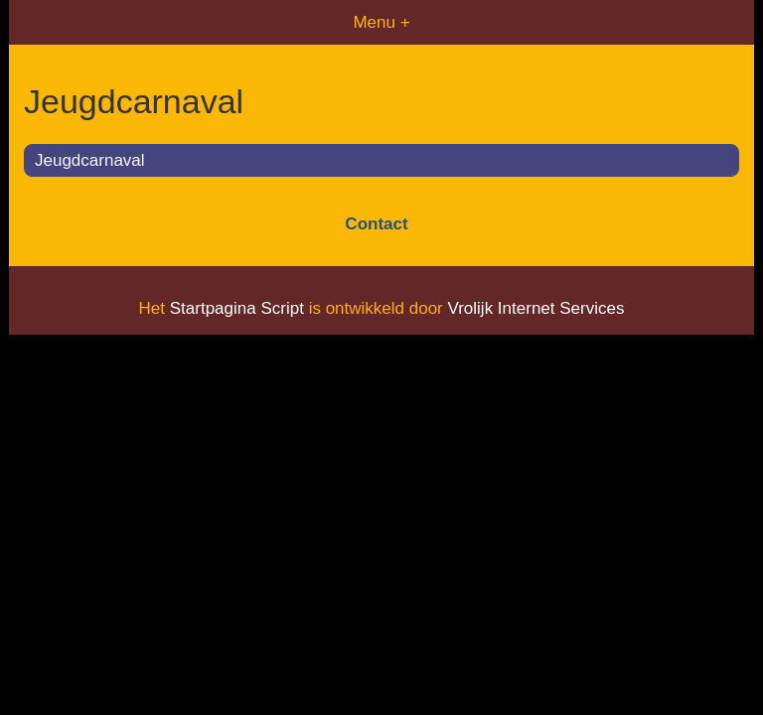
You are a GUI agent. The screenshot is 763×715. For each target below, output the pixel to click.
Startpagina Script (237, 308)
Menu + (381, 22)
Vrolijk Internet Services (535, 308)
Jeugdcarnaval (90, 160)
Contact (376, 223)
